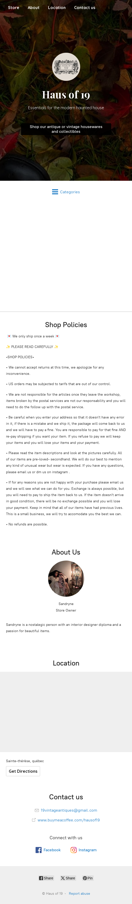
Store (13, 7)
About (34, 7)
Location (57, 7)
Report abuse (79, 893)
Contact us (84, 7)
